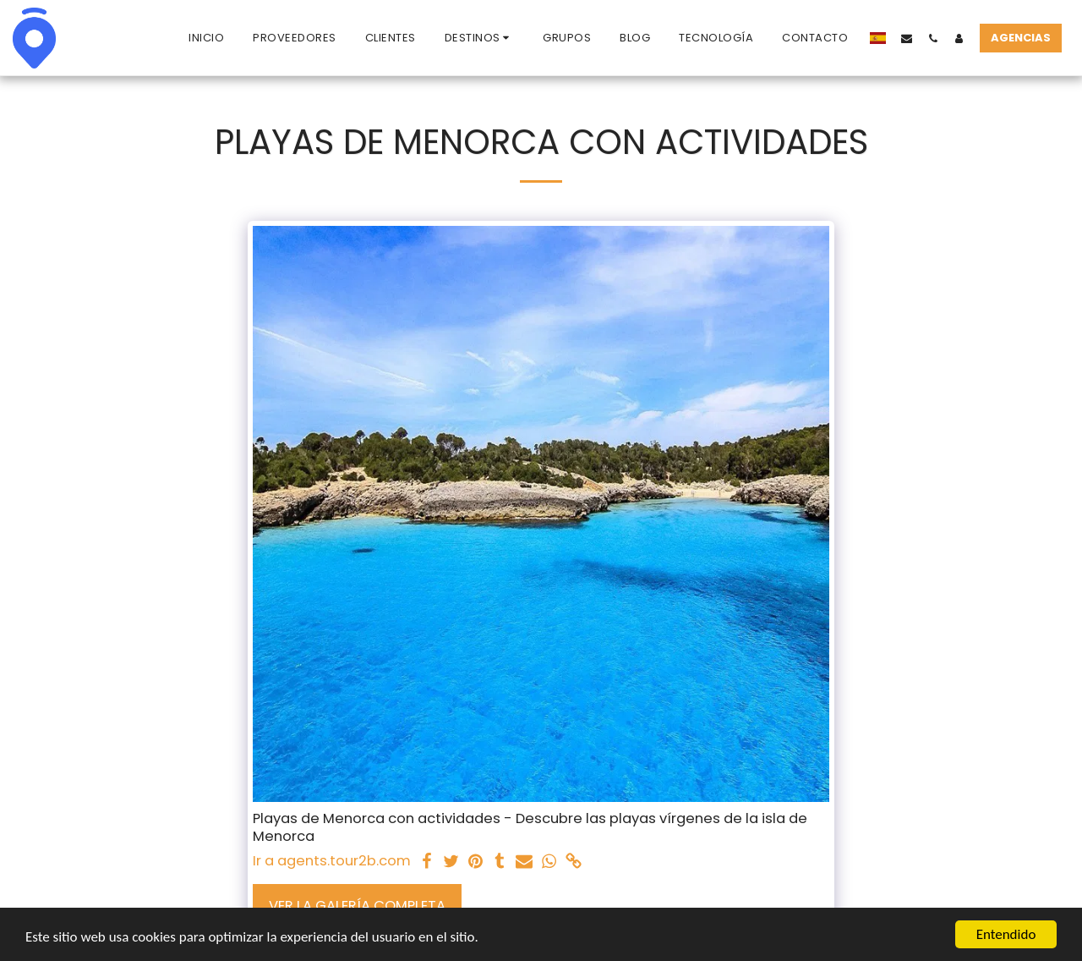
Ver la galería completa (357, 905)
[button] (479, 38)
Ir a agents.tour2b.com (332, 861)
